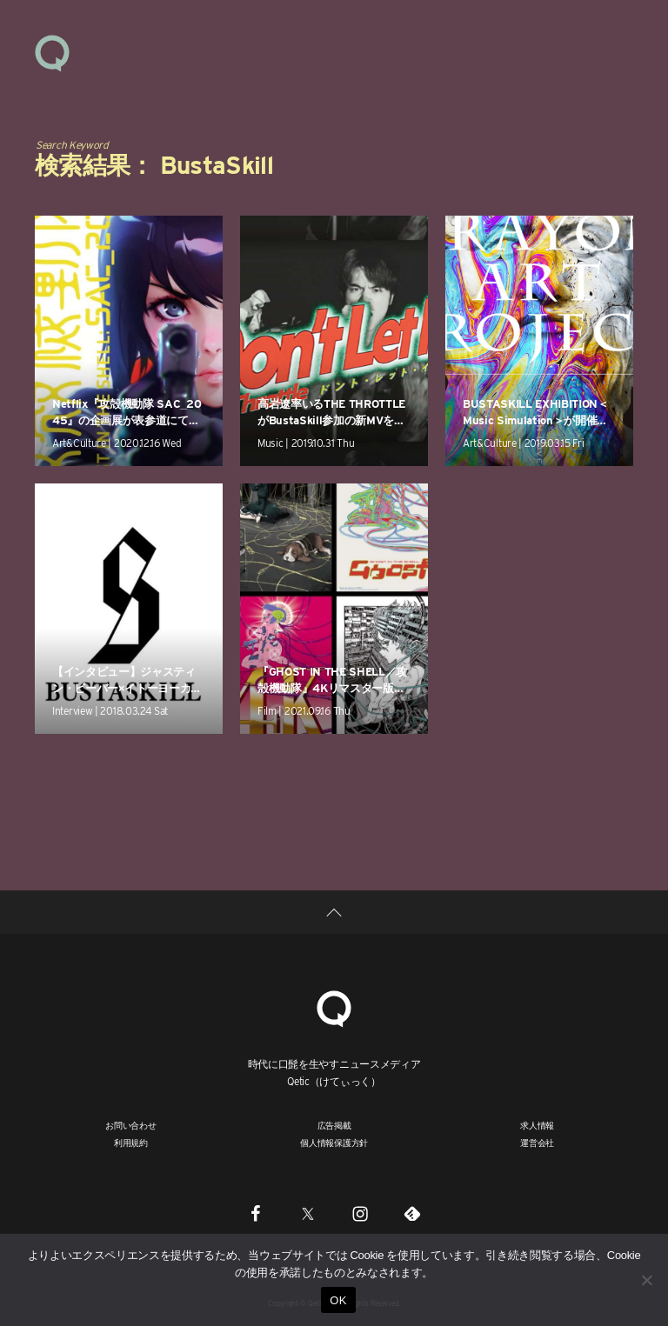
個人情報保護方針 (334, 1142)
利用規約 (131, 1142)
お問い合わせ (131, 1125)
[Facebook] (256, 1213)
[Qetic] (334, 1006)
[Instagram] (360, 1213)
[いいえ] (646, 1280)
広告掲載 (334, 1125)
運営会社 (537, 1142)
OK (338, 1300)
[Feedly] (412, 1213)
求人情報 (537, 1125)
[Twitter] (308, 1213)
